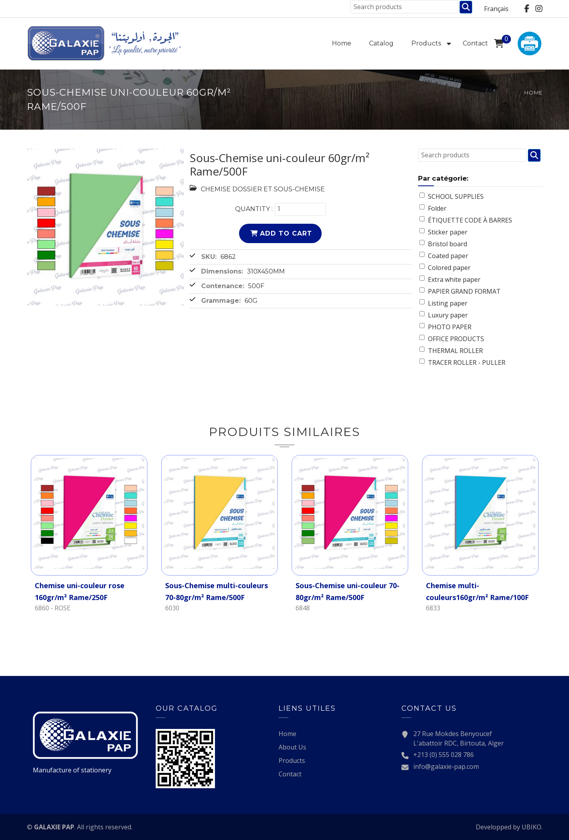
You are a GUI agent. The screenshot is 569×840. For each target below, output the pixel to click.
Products (426, 43)
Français (496, 8)
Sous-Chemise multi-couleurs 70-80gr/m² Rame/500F (216, 591)
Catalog (381, 43)
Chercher (466, 7)
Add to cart (286, 233)
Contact (475, 43)
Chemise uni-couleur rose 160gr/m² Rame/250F (79, 591)
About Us (292, 747)
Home (341, 43)
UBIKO (531, 827)
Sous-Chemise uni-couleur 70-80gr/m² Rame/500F (347, 591)
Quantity (252, 209)
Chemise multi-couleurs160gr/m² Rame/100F (477, 591)
